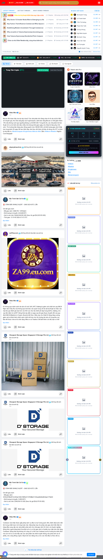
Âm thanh (53, 64)
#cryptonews (27, 131)
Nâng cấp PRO (83, 152)
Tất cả (6, 64)
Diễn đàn (16, 51)
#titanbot (54, 131)
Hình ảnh (30, 64)
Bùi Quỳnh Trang (82, 15)
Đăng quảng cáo (95, 183)
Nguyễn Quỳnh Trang (83, 48)
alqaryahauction (15, 147)
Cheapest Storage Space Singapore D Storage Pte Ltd (28, 335)
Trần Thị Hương (81, 22)
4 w (10, 115)
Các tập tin (66, 64)
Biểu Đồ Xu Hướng (43, 70)
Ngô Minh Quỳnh (82, 33)
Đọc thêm (6, 220)
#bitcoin (35, 131)
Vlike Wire (13, 113)
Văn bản (17, 64)
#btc (39, 131)
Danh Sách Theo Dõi (56, 70)
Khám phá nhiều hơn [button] (75, 554)
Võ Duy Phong (81, 29)
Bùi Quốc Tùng (81, 37)
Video (42, 64)
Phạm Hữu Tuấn (81, 26)
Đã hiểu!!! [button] (91, 554)
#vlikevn (47, 131)
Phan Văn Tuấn (81, 40)
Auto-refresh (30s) (85, 51)
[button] (58, 3)
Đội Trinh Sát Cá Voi (16, 199)
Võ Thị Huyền (81, 44)
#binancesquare (17, 131)
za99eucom (13, 233)
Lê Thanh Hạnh (81, 18)
